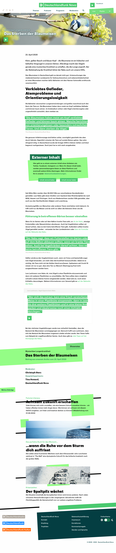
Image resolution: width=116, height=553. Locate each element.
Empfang (44, 523)
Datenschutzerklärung (80, 516)
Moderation (73, 10)
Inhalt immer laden (69, 180)
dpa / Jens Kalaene (109, 43)
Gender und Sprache (80, 530)
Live (93, 11)
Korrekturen (76, 523)
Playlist (102, 11)
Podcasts (47, 10)
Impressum (76, 520)
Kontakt (44, 520)
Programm (60, 10)
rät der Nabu (78, 221)
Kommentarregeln (79, 526)
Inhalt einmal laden (47, 180)
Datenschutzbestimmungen (55, 174)
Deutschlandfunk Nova (50, 516)
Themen (36, 10)
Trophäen (44, 526)
